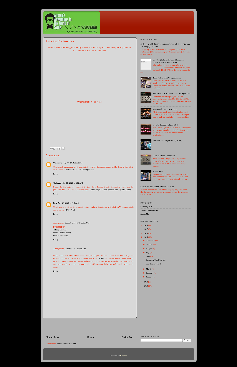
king (55, 203)
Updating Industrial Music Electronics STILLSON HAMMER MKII (168, 61)
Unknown (57, 163)
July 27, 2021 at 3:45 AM (68, 203)
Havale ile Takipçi (60, 235)
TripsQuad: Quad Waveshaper (165, 109)
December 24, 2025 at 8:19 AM (77, 223)
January (149, 277)
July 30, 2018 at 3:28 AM (73, 163)
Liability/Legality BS (149, 210)
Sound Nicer (158, 171)
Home (90, 337)
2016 (146, 233)
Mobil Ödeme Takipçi (62, 233)
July (148, 252)
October (149, 244)
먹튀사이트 (70, 210)
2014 (146, 282)
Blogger (123, 355)
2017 (146, 229)
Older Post (127, 337)
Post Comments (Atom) (66, 344)
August (149, 248)
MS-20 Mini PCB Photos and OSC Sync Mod (172, 93)
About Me (145, 214)
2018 (146, 225)
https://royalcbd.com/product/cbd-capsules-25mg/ (111, 190)
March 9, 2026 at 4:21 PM (75, 249)
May (148, 256)
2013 (146, 286)
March (149, 269)
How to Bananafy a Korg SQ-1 (165, 125)
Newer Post (52, 337)
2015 (146, 237)
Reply (55, 174)
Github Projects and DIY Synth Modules (157, 187)
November (150, 240)
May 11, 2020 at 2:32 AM (72, 183)
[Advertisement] (89, 326)
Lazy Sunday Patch (153, 264)
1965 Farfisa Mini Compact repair (167, 78)
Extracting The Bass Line (156, 260)
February (150, 273)
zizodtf (101, 258)
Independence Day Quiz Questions (80, 170)
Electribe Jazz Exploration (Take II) (167, 140)
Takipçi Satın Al (60, 230)
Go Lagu (57, 183)
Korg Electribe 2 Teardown (164, 156)
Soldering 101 (146, 207)
